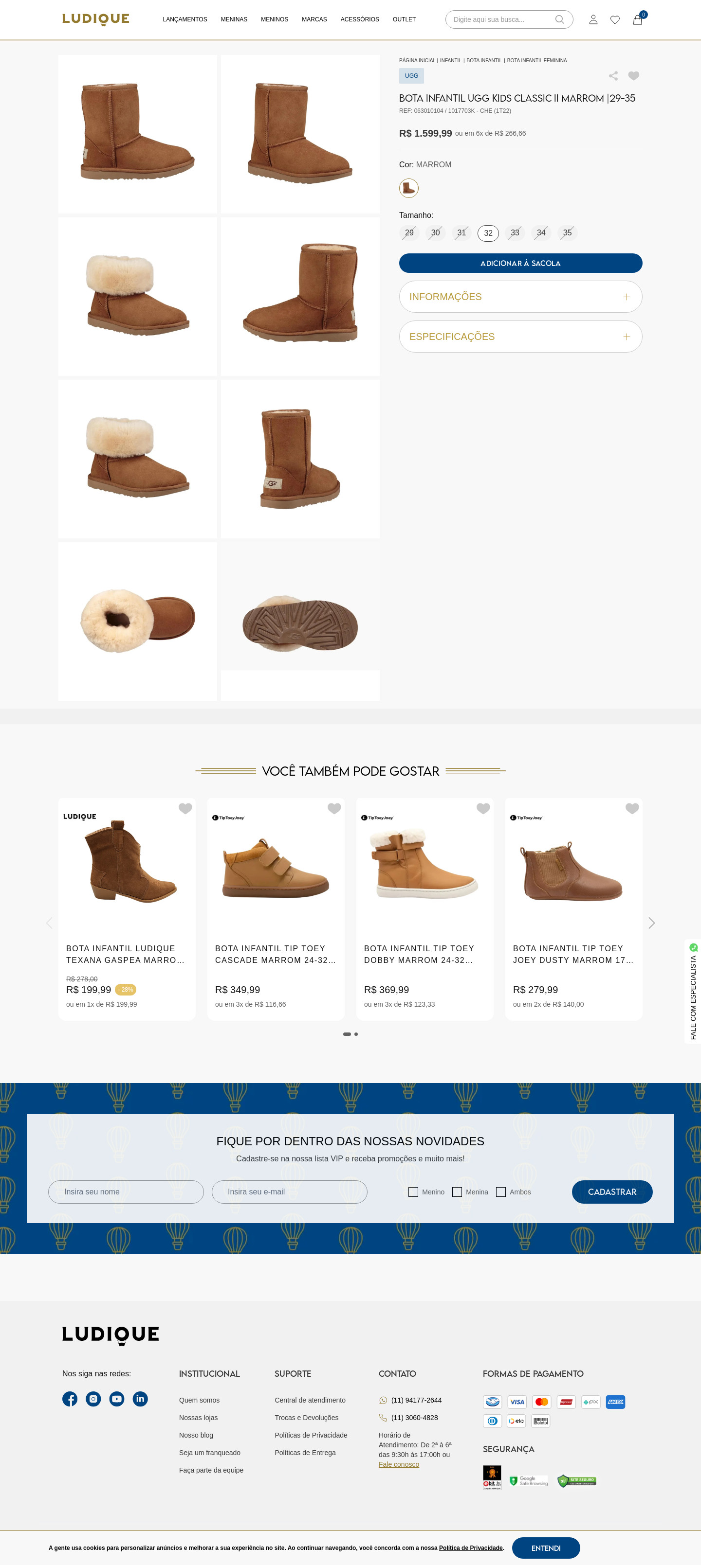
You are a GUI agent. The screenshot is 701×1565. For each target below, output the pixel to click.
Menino (433, 1192)
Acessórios (360, 19)
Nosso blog (196, 1435)
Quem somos (199, 1400)
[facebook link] (70, 1399)
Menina (477, 1192)
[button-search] (559, 19)
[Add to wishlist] (634, 76)
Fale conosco (399, 1464)
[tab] (347, 1034)
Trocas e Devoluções (306, 1418)
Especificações (520, 336)
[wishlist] (614, 19)
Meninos (274, 19)
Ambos (520, 1192)
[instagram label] (93, 1399)
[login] (593, 19)
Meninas (234, 19)
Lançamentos (185, 19)
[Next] (651, 923)
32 (488, 233)
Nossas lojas (198, 1418)
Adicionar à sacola (520, 263)
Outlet (404, 19)
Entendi (546, 1548)
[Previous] (49, 923)
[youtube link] (117, 1399)
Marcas (314, 19)
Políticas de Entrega (305, 1453)
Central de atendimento (310, 1400)
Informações (520, 296)
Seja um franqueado (209, 1453)
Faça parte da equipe (211, 1470)
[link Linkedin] (140, 1399)
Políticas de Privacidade (311, 1435)
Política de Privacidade (471, 1548)
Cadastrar (612, 1192)
